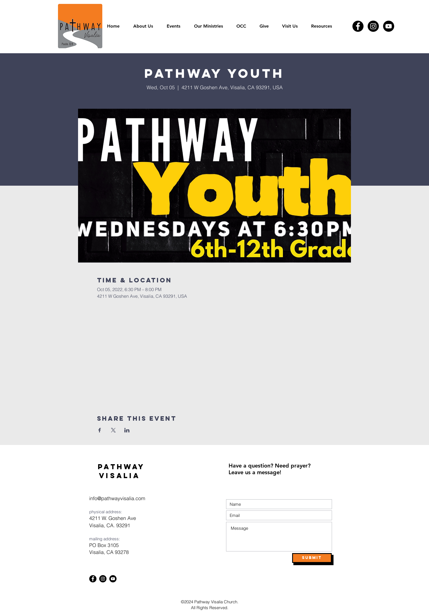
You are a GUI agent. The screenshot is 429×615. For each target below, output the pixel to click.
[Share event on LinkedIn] (127, 430)
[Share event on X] (113, 430)
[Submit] (312, 558)
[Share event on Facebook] (99, 430)
